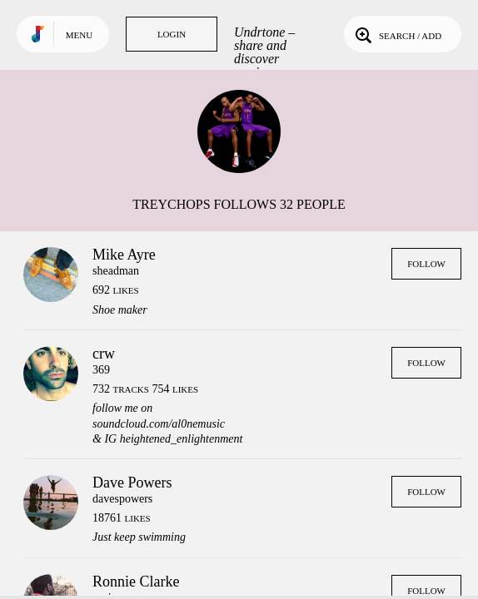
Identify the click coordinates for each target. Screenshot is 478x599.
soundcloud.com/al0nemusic (158, 424)
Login (171, 34)
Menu (79, 35)
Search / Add (396, 34)
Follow (426, 264)
